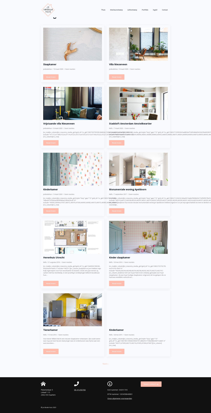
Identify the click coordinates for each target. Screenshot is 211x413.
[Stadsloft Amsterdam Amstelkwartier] (138, 103)
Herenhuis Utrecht (54, 257)
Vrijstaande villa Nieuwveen (59, 123)
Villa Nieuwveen (118, 64)
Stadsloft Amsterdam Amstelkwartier (130, 123)
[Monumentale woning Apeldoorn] (138, 169)
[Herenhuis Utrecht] (72, 237)
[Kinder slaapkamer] (138, 237)
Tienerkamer (50, 330)
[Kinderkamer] (72, 169)
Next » (105, 363)
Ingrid (155, 10)
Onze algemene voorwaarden (119, 398)
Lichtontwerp (132, 10)
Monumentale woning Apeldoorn (127, 189)
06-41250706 (80, 390)
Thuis (103, 10)
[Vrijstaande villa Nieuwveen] (72, 103)
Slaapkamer (49, 64)
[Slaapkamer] (72, 44)
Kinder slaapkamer (119, 257)
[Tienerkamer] (72, 309)
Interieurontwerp (116, 10)
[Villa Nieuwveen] (138, 44)
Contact (165, 10)
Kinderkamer (50, 189)
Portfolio (145, 10)
